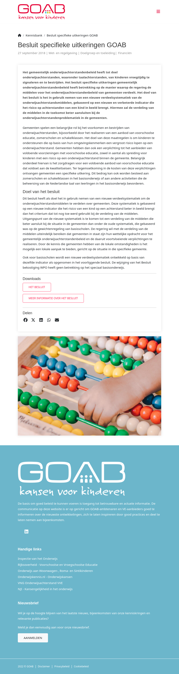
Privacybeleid (61, 666)
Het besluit (37, 287)
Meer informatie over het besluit (53, 298)
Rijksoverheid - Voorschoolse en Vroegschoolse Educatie (58, 565)
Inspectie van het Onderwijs (38, 559)
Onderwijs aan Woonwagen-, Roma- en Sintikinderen (55, 571)
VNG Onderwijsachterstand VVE (40, 583)
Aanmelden (33, 638)
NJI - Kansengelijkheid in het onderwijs (45, 589)
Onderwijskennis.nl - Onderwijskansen (45, 577)
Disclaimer (44, 666)
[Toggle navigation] (157, 11)
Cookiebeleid (81, 666)
